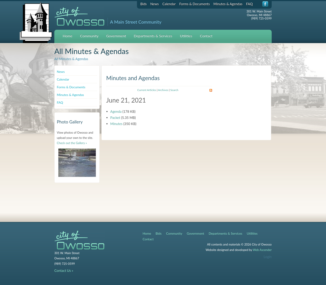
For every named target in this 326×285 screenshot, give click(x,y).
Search (174, 90)
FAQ (249, 4)
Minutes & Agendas (227, 4)
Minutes (116, 124)
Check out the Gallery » (72, 143)
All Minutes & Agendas (71, 59)
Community (89, 36)
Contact (206, 36)
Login (268, 257)
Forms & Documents (194, 4)
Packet (115, 117)
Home (67, 36)
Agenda (116, 111)
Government (116, 36)
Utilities (186, 36)
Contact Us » (63, 270)
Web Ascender (262, 250)
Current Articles (146, 90)
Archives (163, 90)
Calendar (169, 4)
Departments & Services (153, 36)
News (154, 4)
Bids (143, 4)
